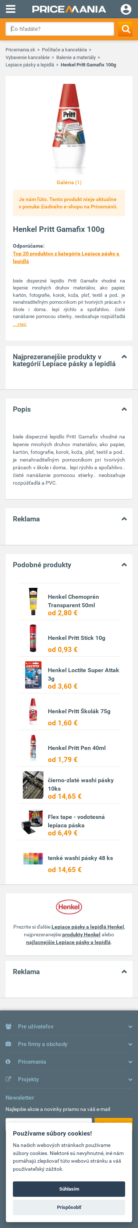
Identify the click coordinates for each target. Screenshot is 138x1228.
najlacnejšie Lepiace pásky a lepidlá (68, 942)
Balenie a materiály (76, 57)
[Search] (125, 29)
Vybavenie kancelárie (28, 57)
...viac (19, 324)
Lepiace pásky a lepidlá (30, 65)
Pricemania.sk (20, 49)
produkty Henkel (81, 934)
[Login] (126, 10)
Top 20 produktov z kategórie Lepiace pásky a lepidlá (66, 257)
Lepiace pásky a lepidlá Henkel (88, 927)
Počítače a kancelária (64, 49)
